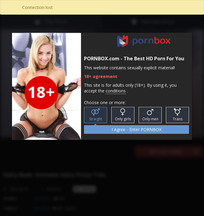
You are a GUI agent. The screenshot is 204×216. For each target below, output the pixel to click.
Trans (177, 115)
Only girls (123, 115)
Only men (150, 115)
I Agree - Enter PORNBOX (136, 130)
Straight (95, 115)
